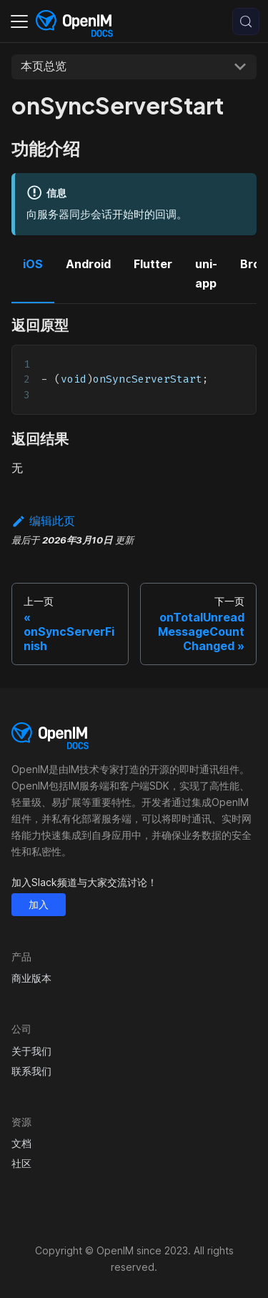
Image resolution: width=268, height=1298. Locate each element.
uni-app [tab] (206, 273)
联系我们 (31, 1071)
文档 (21, 1143)
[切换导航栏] (19, 21)
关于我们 (31, 1051)
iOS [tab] (33, 264)
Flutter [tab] (153, 264)
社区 (21, 1163)
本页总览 (43, 66)
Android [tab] (88, 264)
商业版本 (31, 978)
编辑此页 (43, 520)
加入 (39, 904)
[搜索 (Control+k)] (245, 21)
